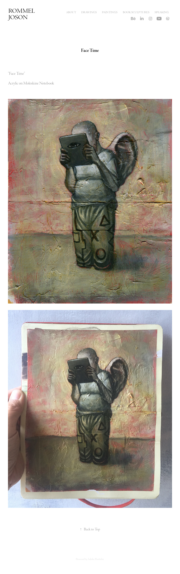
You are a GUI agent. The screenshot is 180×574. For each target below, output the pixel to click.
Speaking (162, 12)
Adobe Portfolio (96, 559)
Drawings (89, 12)
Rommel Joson (22, 14)
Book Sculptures (136, 12)
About (71, 12)
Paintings (109, 12)
